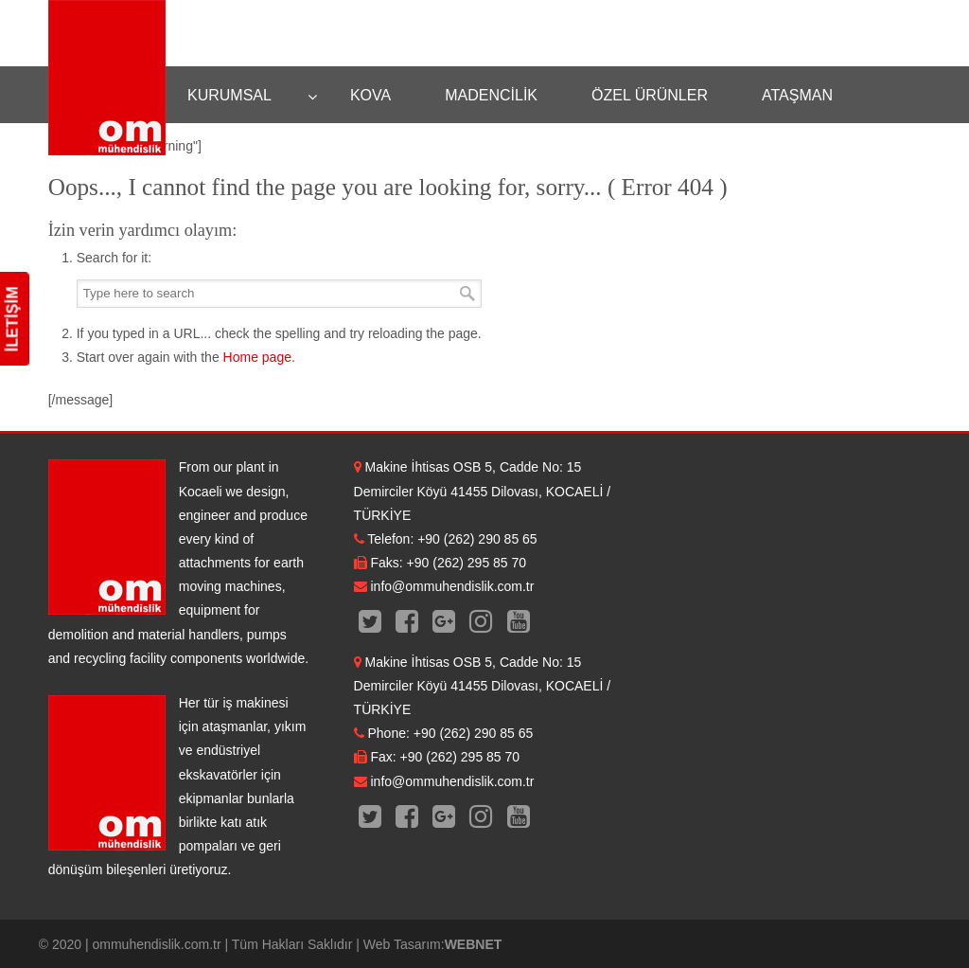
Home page (257, 357)
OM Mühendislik (107, 77)
